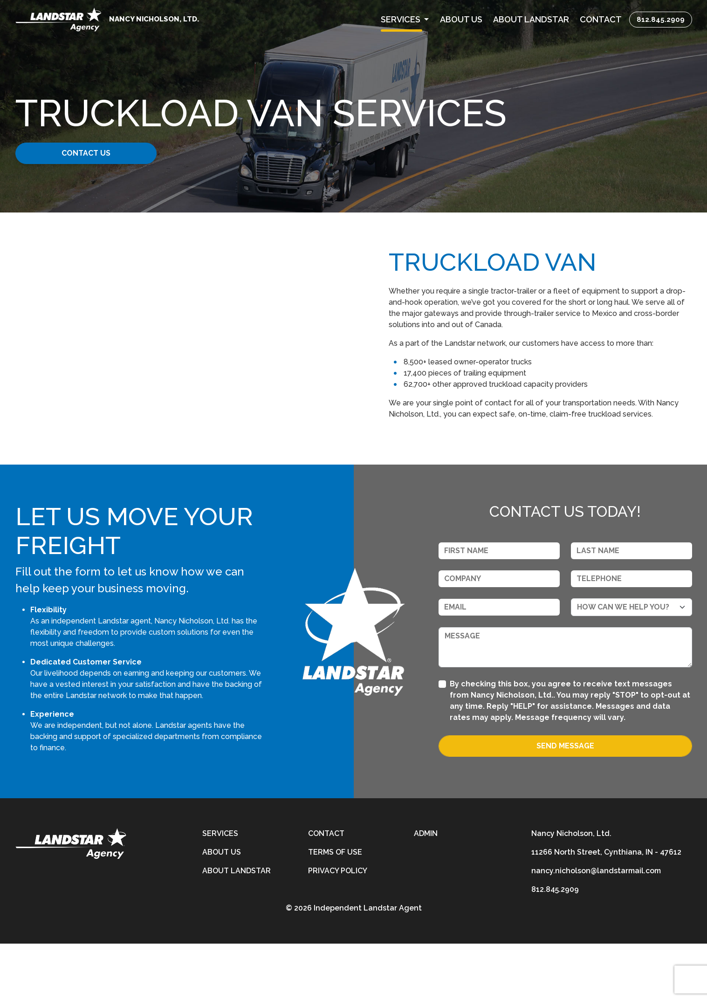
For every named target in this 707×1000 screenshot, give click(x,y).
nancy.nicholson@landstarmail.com (596, 927)
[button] (404, 19)
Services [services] (220, 889)
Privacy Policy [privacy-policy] (337, 927)
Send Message (565, 802)
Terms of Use (335, 908)
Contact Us (86, 153)
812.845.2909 (661, 19)
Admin (426, 889)
